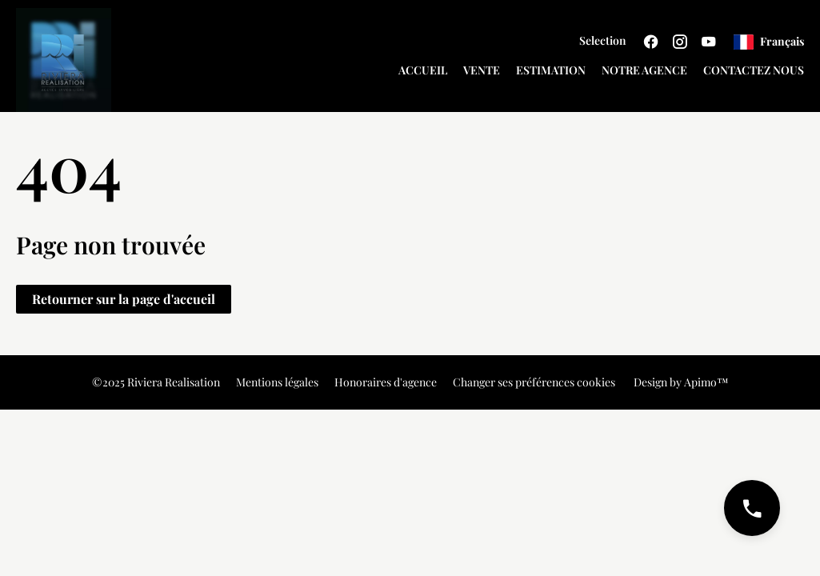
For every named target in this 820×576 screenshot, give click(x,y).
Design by (680, 382)
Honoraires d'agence (385, 382)
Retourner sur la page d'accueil (123, 298)
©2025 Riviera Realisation (156, 382)
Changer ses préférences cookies (534, 382)
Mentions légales (277, 382)
